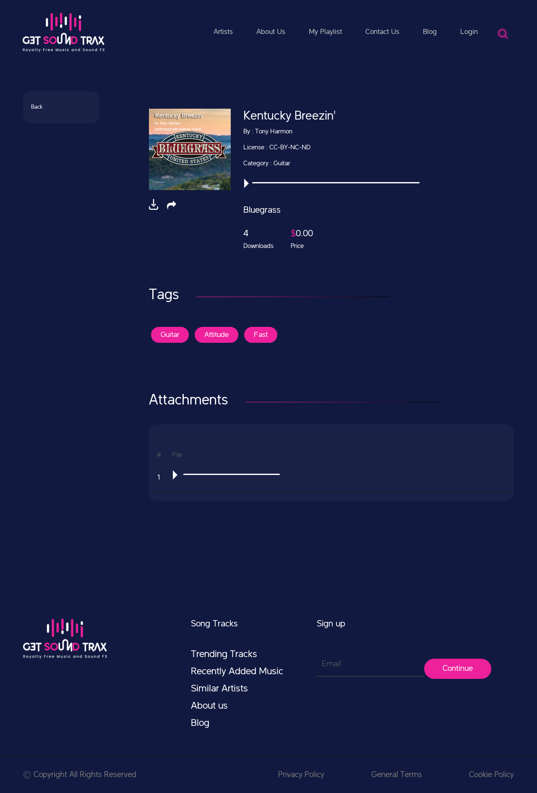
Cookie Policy (491, 775)
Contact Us (382, 32)
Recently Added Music (237, 672)
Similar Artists (219, 689)
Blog (430, 32)
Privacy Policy (301, 775)
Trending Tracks (224, 655)
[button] (171, 205)
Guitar (170, 335)
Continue (458, 669)
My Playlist (325, 32)
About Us (270, 32)
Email (331, 664)
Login (469, 32)
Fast (261, 335)
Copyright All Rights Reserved (79, 775)
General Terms (396, 775)
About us (209, 706)
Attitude (216, 335)
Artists (223, 32)
